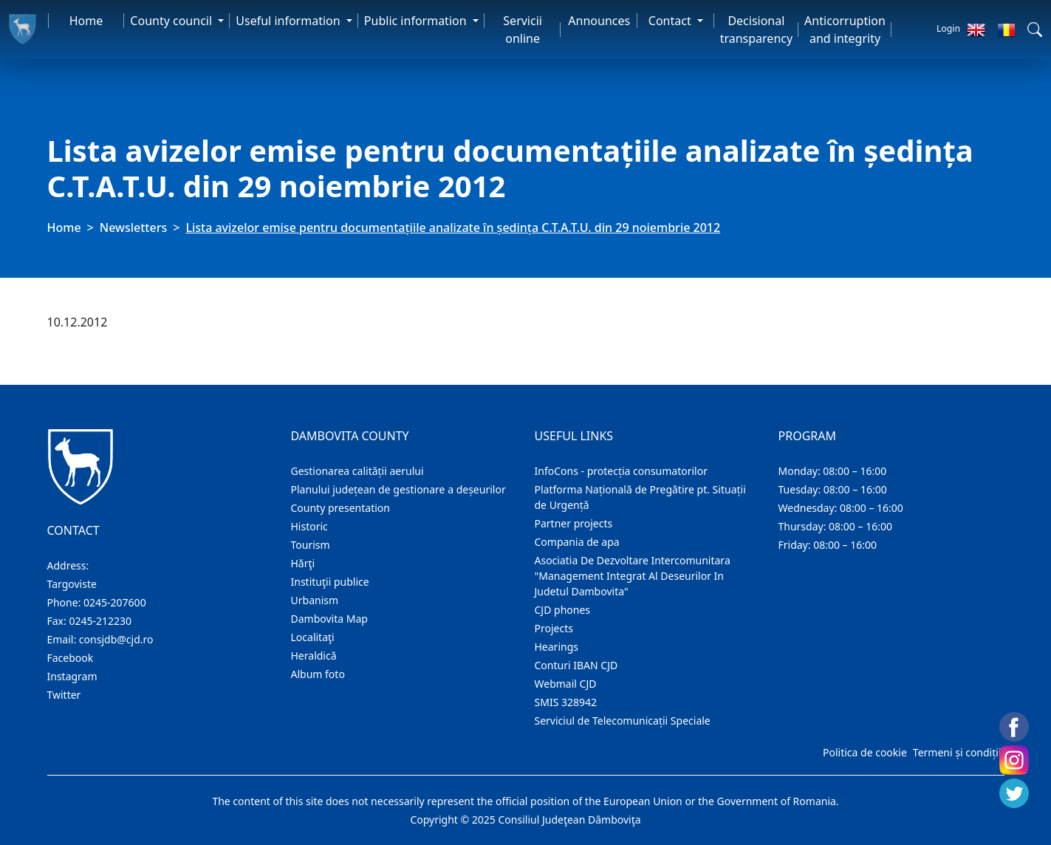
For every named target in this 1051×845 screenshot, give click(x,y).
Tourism (310, 545)
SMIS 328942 (566, 702)
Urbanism (315, 600)
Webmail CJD (566, 684)
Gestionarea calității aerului (357, 471)
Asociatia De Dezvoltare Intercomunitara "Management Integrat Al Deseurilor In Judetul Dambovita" (632, 575)
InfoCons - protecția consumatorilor (621, 471)
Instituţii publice (330, 582)
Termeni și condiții (957, 752)
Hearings (557, 647)
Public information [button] (417, 21)
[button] (1034, 29)
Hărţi (303, 563)
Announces (599, 21)
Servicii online (522, 30)
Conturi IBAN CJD (576, 665)
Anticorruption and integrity (845, 30)
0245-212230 (100, 621)
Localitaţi (313, 637)
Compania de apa (577, 542)
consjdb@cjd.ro (116, 639)
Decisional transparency (756, 30)
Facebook (70, 658)
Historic (309, 526)
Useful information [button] (289, 21)
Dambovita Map (329, 619)
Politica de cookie (865, 752)
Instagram (72, 676)
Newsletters (133, 227)
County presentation (340, 508)
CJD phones (563, 610)
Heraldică (314, 656)
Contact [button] (671, 21)
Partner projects (574, 523)
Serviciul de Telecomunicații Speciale (623, 721)
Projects (554, 628)
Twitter (64, 695)
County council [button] (172, 21)
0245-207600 (114, 602)
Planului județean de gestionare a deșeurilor (398, 489)
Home (86, 21)
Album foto (318, 674)
